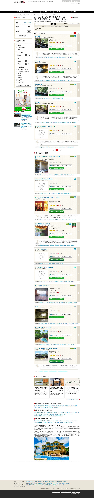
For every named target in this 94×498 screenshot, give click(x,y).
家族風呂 (20, 80)
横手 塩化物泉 (42, 245)
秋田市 (35, 405)
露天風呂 (51, 412)
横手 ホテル (46, 174)
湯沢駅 (62, 98)
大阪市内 (50, 484)
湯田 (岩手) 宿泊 (59, 323)
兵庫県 (39, 481)
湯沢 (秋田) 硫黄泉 (42, 302)
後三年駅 (74, 219)
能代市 (39, 405)
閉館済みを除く (67, 26)
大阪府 (50, 481)
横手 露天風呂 (56, 174)
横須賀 (32, 484)
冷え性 (55, 412)
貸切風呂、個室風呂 (54, 414)
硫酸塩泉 (45, 415)
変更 (29, 26)
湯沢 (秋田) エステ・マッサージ (52, 147)
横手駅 (65, 174)
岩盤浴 (19, 75)
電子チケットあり (40, 26)
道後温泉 (54, 483)
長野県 (57, 481)
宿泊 (35, 412)
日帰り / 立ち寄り (22, 47)
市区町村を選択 (23, 35)
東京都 (46, 481)
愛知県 (60, 481)
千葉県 (35, 481)
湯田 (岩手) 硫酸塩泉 (52, 323)
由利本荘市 (58, 405)
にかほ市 (75, 405)
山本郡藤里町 (57, 407)
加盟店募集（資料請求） (45, 488)
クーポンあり (50, 26)
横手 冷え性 (57, 245)
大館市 (46, 405)
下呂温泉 (44, 483)
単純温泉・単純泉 (38, 415)
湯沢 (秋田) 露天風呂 (70, 147)
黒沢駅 (73, 323)
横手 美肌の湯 (51, 219)
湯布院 (63, 483)
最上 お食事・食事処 (53, 371)
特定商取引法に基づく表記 (66, 492)
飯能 (43, 484)
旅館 (48, 412)
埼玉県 (32, 481)
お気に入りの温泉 (66, 1)
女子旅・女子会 (50, 415)
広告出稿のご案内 (55, 488)
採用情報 (78, 492)
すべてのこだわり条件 (23, 85)
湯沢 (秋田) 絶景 (49, 98)
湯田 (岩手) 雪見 (56, 344)
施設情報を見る (55, 46)
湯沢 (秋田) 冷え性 (61, 80)
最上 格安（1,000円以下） (62, 371)
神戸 (63, 484)
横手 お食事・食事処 (47, 193)
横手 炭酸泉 (41, 219)
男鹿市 (50, 405)
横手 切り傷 (52, 245)
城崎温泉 (40, 483)
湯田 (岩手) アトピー (67, 323)
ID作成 (78, 3)
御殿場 (46, 484)
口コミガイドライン (65, 488)
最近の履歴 (76, 1)
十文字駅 (75, 302)
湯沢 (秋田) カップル (69, 80)
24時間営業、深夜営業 (23, 71)
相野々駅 (72, 174)
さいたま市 (39, 484)
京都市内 (55, 484)
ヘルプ (71, 488)
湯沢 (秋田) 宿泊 (51, 57)
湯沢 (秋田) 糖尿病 (58, 57)
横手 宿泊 (41, 174)
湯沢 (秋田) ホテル (56, 98)
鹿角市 (53, 405)
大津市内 (59, 484)
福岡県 (64, 481)
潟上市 (62, 405)
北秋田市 (70, 405)
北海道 (53, 481)
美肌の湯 (60, 415)
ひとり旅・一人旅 (42, 414)
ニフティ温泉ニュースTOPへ (72, 399)
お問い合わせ (77, 488)
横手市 (42, 405)
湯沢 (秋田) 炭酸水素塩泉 (44, 122)
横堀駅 (71, 57)
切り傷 (66, 412)
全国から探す (27, 22)
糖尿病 (56, 415)
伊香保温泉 (49, 483)
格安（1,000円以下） (41, 412)
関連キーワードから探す (20, 486)
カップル (77, 412)
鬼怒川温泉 (67, 483)
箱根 (32, 483)
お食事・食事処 (61, 412)
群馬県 (42, 481)
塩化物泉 (61, 414)
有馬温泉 (35, 483)
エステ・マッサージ (68, 414)
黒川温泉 (59, 483)
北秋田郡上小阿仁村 (48, 407)
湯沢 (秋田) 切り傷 (65, 57)
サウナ (35, 414)
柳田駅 (61, 174)
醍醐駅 (68, 174)
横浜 (27, 484)
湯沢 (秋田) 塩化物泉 (43, 57)
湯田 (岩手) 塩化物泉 (43, 323)
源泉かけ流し (71, 412)
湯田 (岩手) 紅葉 (49, 344)
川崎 (30, 484)
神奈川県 (28, 481)
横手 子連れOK (58, 219)
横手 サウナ (51, 174)
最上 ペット (46, 371)
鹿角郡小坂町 (41, 407)
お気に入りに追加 (67, 46)
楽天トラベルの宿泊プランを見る (56, 48)
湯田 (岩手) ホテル (63, 344)
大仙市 (66, 405)
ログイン (74, 3)
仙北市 (35, 407)
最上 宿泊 (41, 371)
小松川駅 (61, 263)
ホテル (47, 414)
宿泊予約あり (58, 26)
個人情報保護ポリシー (56, 492)
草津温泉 (28, 483)
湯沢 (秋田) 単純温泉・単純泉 (44, 80)
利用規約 (73, 492)
